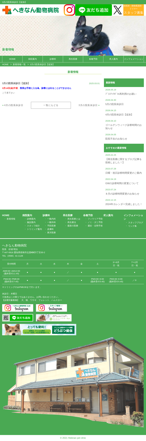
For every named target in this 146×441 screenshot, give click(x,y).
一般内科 (51, 219)
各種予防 (93, 59)
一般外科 (51, 222)
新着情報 (11, 219)
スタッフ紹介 (33, 225)
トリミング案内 (34, 229)
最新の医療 (72, 225)
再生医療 (73, 59)
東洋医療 (51, 232)
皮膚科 (50, 229)
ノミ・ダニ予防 (95, 222)
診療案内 (31, 219)
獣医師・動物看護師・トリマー (134, 9)
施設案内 (31, 222)
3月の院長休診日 (88, 105)
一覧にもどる (50, 105)
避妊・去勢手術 (95, 225)
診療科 (53, 59)
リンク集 (132, 226)
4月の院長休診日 (13, 105)
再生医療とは (73, 219)
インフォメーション (133, 59)
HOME (12, 59)
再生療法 (71, 222)
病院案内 (32, 59)
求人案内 (113, 59)
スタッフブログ (135, 222)
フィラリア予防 (95, 219)
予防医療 (51, 225)
